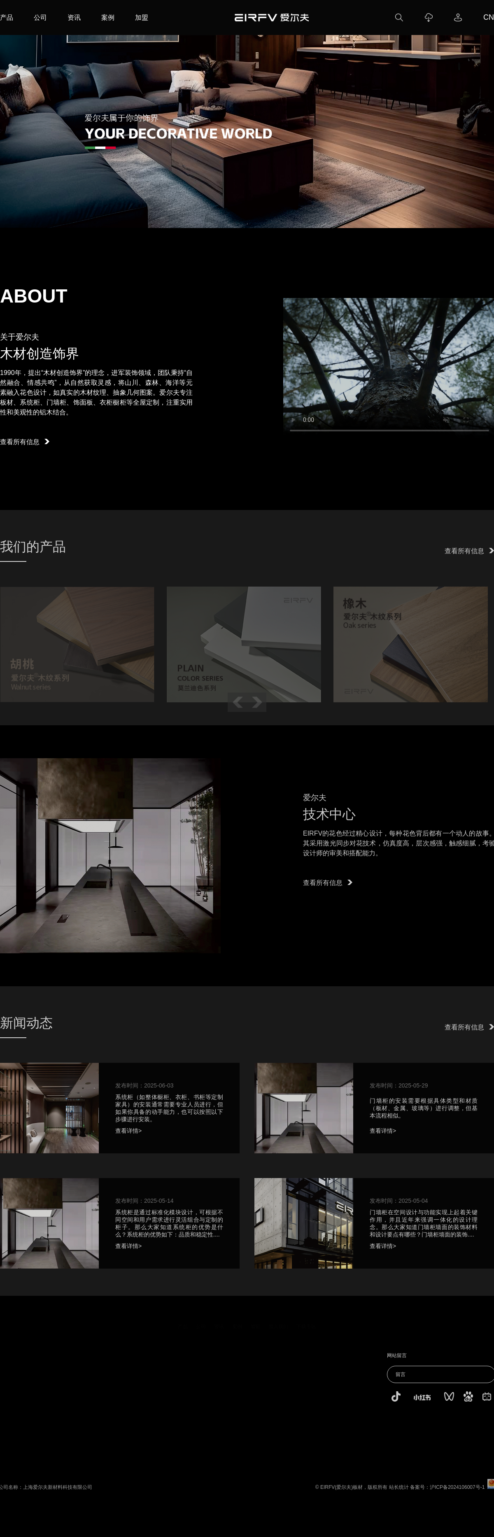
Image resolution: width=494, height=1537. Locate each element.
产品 (6, 17)
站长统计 (403, 1492)
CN (488, 17)
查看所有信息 (24, 441)
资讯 (74, 17)
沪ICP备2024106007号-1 (461, 1492)
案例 (107, 17)
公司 (40, 17)
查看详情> (128, 1135)
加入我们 (278, 1325)
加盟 (141, 17)
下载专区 (306, 1325)
